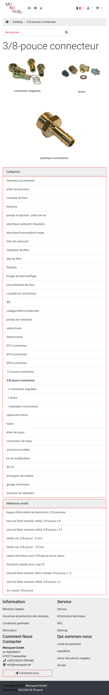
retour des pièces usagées (73, 658)
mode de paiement (69, 644)
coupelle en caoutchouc (21, 293)
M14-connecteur (16, 354)
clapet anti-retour (17, 415)
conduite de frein (17, 198)
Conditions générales (16, 623)
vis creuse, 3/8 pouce (19, 590)
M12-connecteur (16, 345)
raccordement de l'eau (20, 285)
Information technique (71, 616)
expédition (63, 651)
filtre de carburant (17, 241)
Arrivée (61, 665)
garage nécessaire (18, 484)
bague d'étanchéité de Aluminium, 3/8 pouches (35, 512)
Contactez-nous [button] (27, 673)
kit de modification (18, 458)
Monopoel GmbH (36, 685)
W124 (10, 467)
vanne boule (14, 328)
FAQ (59, 623)
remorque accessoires (20, 180)
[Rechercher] (33, 32)
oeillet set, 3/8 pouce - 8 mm (24, 538)
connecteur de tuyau (19, 441)
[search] (66, 32)
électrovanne (14, 337)
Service (62, 609)
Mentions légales (13, 609)
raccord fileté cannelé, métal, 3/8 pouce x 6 (33, 581)
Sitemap (62, 630)
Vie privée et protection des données (26, 616)
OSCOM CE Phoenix (30, 690)
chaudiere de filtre (17, 250)
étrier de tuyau (15, 432)
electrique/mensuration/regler (25, 232)
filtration (11, 267)
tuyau (9, 423)
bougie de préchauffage (21, 276)
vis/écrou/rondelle (18, 449)
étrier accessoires (17, 189)
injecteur (11, 206)
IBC (8, 302)
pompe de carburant (19, 319)
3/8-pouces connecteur (41, 22)
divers (82, 91)
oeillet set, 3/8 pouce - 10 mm (25, 547)
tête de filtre (14, 258)
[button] (80, 8)
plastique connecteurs (55, 158)
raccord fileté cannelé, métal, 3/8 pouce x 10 (34, 529)
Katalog (18, 22)
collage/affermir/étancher (22, 311)
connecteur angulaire (27, 91)
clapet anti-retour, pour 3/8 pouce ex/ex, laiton (35, 555)
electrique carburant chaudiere (25, 224)
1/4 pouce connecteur (20, 371)
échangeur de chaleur (20, 475)
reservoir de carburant (20, 493)
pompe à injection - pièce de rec (26, 215)
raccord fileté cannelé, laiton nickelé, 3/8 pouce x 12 (38, 573)
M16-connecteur (16, 363)
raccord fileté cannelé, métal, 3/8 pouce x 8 (33, 521)
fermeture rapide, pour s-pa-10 (25, 564)
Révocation (10, 630)
